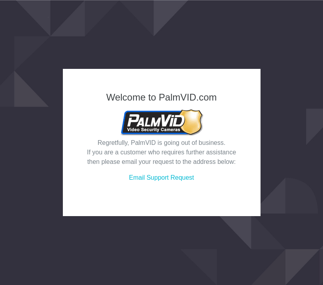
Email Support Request (161, 177)
